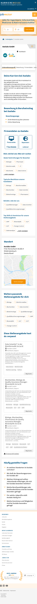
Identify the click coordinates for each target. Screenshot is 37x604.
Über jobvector (5, 560)
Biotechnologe (10, 194)
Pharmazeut (23, 194)
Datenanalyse (9, 230)
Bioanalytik (16, 222)
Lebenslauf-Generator (7, 533)
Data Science (21, 171)
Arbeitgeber (9, 39)
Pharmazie (18, 162)
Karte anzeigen (18, 282)
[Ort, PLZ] (18, 29)
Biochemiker (9, 190)
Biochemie (8, 171)
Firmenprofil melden (12, 454)
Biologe (7, 185)
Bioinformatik (9, 166)
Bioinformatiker (20, 185)
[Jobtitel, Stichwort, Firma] (8, 29)
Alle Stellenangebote (7, 519)
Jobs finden (29, 29)
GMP (6, 222)
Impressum (13, 590)
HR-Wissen (4, 554)
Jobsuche (4, 517)
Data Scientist (22, 190)
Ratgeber (4, 527)
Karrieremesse (5, 543)
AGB (1, 590)
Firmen (3, 524)
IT (19, 166)
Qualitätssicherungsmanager (14, 209)
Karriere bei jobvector (7, 562)
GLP (26, 222)
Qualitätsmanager (11, 205)
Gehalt (3, 522)
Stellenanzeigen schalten (8, 551)
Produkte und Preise (7, 549)
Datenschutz (6, 590)
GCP (6, 226)
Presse (3, 565)
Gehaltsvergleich (6, 538)
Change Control (18, 226)
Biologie (8, 162)
